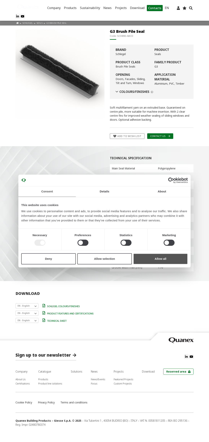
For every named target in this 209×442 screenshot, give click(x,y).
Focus (94, 383)
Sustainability (90, 8)
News (107, 8)
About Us (20, 379)
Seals (40, 22)
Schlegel (27, 22)
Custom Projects (123, 383)
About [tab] (162, 191)
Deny (48, 258)
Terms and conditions (73, 402)
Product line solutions (50, 383)
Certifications (23, 383)
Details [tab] (104, 191)
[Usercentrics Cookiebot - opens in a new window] (171, 180)
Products (70, 8)
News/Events (98, 379)
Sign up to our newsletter (43, 355)
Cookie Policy (24, 402)
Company (54, 8)
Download (137, 8)
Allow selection (104, 258)
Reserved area (176, 371)
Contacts (154, 8)
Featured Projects (123, 379)
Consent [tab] (47, 191)
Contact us (158, 136)
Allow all (160, 258)
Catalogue (44, 371)
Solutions (76, 371)
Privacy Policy (46, 402)
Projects (121, 8)
